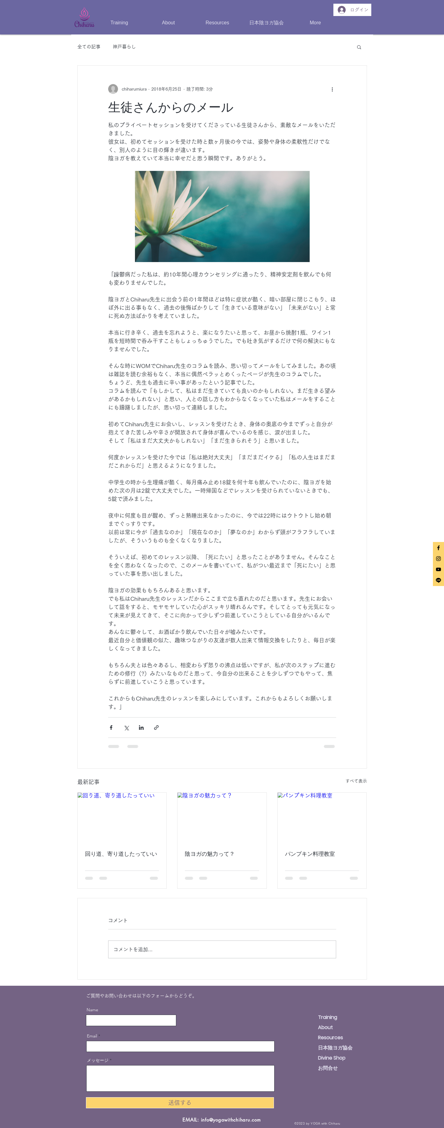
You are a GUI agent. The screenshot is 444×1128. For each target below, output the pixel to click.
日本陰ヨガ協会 (335, 1047)
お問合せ (328, 1068)
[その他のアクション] (332, 89)
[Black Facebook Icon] (438, 548)
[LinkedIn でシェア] (141, 727)
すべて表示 (356, 781)
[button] (168, 22)
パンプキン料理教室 (310, 853)
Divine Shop (331, 1057)
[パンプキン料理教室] (322, 818)
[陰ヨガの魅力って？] (222, 818)
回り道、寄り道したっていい (121, 853)
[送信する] (180, 1102)
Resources (330, 1037)
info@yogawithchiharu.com (231, 1120)
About (325, 1027)
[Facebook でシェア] (111, 727)
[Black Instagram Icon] (438, 559)
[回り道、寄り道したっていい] (122, 818)
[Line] (438, 580)
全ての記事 (88, 46)
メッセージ (97, 1060)
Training (327, 1017)
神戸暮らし (124, 46)
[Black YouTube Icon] (438, 569)
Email (92, 1036)
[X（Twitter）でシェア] (126, 727)
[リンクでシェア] (156, 727)
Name (92, 1010)
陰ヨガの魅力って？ (210, 853)
